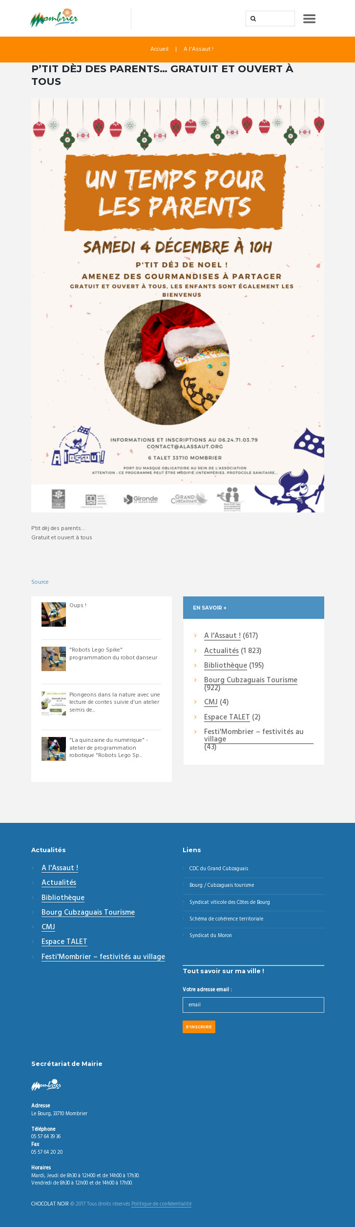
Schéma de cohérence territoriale (226, 919)
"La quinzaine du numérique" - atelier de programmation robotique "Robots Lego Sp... (108, 748)
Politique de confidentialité (161, 1205)
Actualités (221, 651)
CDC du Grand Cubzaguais (218, 869)
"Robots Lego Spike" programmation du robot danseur (113, 654)
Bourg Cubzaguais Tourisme (250, 681)
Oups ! (77, 606)
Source (40, 582)
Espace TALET (227, 718)
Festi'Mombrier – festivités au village (254, 736)
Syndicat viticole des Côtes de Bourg (229, 903)
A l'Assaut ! (198, 49)
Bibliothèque (225, 666)
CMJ (211, 703)
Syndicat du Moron (210, 936)
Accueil (159, 49)
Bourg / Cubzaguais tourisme (221, 885)
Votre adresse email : (207, 990)
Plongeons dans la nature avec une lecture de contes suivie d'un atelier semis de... (114, 702)
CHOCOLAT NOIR (50, 1204)
